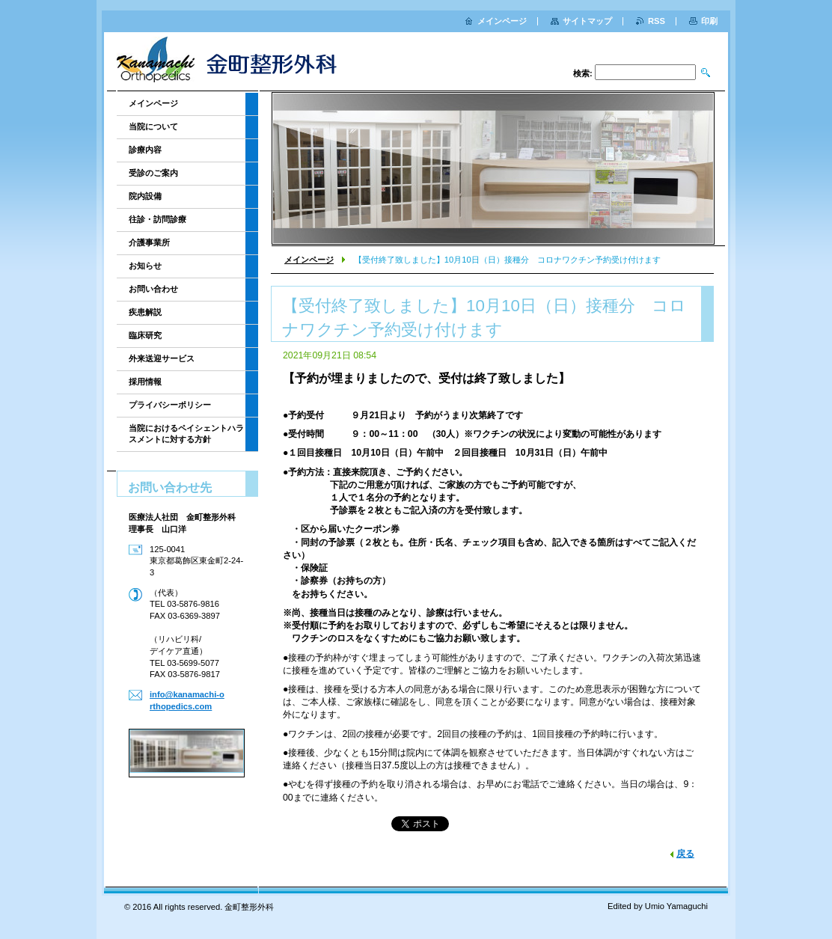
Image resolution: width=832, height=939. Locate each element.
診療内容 (145, 149)
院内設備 (145, 196)
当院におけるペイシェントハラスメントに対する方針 (186, 433)
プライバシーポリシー (170, 404)
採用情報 (145, 381)
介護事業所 (149, 242)
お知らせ (145, 265)
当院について (153, 126)
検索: (583, 73)
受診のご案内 (153, 172)
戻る (685, 853)
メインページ (309, 259)
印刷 (709, 20)
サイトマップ (587, 20)
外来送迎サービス (162, 358)
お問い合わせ (153, 288)
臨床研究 (145, 335)
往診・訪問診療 (157, 219)
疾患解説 (145, 312)
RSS (656, 20)
